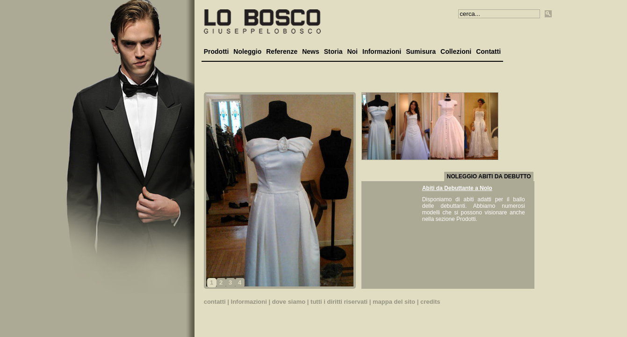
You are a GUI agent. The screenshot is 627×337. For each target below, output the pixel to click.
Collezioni (455, 51)
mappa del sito (394, 301)
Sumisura (421, 51)
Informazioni (381, 51)
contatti (215, 301)
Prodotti (216, 51)
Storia (333, 51)
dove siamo (289, 301)
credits (430, 301)
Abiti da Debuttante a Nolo (457, 188)
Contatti (488, 51)
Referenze (281, 51)
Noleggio (247, 51)
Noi (352, 51)
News (310, 51)
